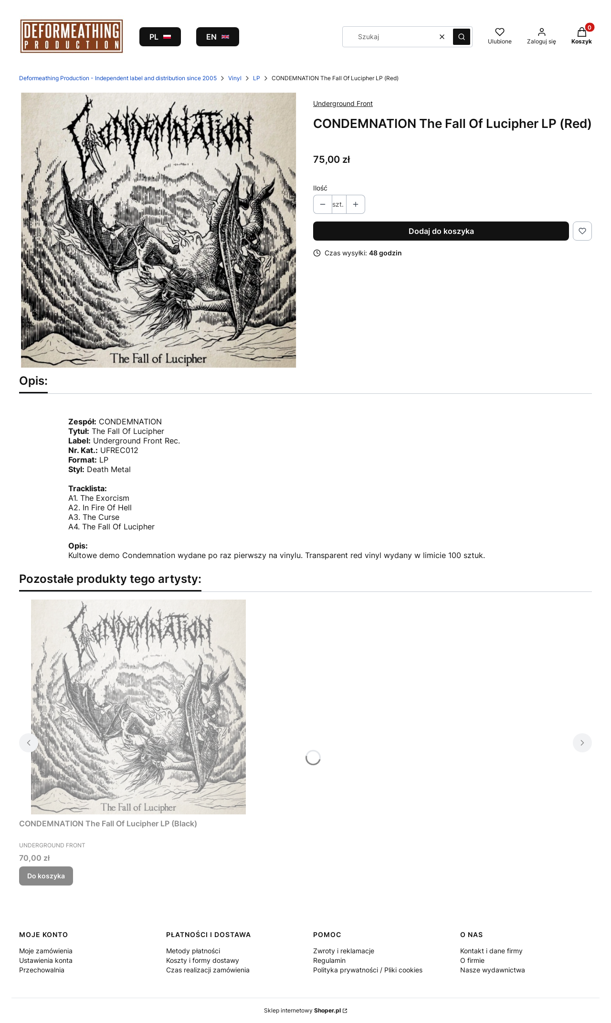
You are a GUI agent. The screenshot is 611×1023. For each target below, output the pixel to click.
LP (256, 78)
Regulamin (329, 960)
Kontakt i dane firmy (491, 951)
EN (217, 37)
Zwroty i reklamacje (343, 951)
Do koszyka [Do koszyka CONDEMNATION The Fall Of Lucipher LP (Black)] (46, 876)
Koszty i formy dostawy (202, 960)
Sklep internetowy (302, 1010)
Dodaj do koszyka (441, 231)
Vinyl (235, 78)
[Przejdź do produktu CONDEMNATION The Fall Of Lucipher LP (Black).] (138, 707)
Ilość (320, 188)
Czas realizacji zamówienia (208, 970)
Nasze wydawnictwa (492, 970)
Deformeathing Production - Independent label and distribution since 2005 (118, 78)
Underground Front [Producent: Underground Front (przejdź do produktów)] (343, 103)
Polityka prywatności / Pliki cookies (367, 970)
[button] (461, 37)
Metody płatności (193, 951)
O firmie (472, 960)
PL (160, 37)
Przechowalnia (41, 970)
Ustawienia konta (46, 960)
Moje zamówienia (46, 951)
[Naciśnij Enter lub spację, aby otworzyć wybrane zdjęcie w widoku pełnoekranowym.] (158, 230)
